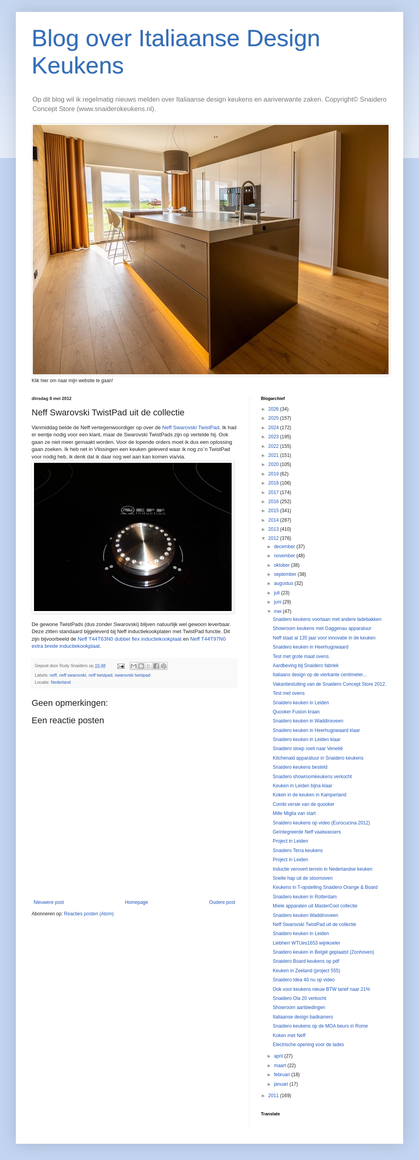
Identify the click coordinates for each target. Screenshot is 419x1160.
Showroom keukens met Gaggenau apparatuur (322, 628)
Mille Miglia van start (294, 813)
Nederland (61, 682)
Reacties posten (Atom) (88, 914)
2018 (274, 483)
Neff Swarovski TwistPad (190, 427)
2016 (274, 501)
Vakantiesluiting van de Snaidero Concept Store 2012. (329, 684)
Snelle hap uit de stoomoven (302, 878)
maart (280, 1065)
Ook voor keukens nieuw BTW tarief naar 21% (321, 989)
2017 (274, 492)
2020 (274, 464)
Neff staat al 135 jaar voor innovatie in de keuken (324, 638)
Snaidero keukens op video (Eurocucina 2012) (321, 823)
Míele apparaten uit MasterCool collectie (315, 906)
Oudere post (222, 902)
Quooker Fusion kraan (296, 712)
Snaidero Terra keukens (298, 850)
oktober (282, 565)
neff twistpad (100, 675)
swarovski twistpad (132, 675)
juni (278, 602)
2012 (274, 538)
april (279, 1056)
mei (278, 611)
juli (277, 593)
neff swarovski (72, 675)
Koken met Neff (289, 1035)
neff (53, 675)
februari (282, 1074)
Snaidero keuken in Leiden (301, 702)
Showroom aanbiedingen (299, 1007)
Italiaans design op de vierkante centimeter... (319, 674)
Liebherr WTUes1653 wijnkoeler (306, 943)
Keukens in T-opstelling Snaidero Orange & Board (325, 887)
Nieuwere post (49, 902)
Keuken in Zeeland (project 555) (306, 970)
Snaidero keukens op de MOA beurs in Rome (320, 1026)
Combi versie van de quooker (303, 804)
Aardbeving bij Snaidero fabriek (306, 665)
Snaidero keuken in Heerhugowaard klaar (316, 730)
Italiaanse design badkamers (303, 1017)
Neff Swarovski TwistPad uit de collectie (314, 924)
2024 (274, 427)
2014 (274, 520)
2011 (274, 1095)
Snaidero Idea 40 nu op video (304, 980)
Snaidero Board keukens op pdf (306, 961)
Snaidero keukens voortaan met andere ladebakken (327, 619)
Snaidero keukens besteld (300, 767)
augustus (284, 583)
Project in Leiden (290, 841)
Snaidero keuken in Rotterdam (305, 897)
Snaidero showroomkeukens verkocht (312, 776)
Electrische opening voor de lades (308, 1044)
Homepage (136, 902)
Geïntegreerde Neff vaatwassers (307, 832)
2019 (274, 474)
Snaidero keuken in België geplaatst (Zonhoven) (323, 952)
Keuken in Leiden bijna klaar (302, 785)
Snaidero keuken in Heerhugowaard (310, 647)
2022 (274, 446)
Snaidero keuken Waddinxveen (305, 915)
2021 (274, 455)
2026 (274, 409)
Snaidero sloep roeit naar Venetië (308, 748)
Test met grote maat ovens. (301, 656)
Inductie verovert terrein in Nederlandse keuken (322, 869)
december (285, 546)
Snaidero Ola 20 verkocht (299, 998)
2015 (274, 510)
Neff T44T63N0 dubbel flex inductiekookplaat (130, 639)
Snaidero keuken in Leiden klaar (306, 739)
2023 (274, 436)
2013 (274, 529)
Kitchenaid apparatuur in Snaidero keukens (318, 758)
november (285, 555)
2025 (274, 418)
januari (281, 1084)
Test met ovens (289, 693)
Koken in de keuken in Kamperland (309, 795)
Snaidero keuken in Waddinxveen (308, 721)
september (286, 574)
